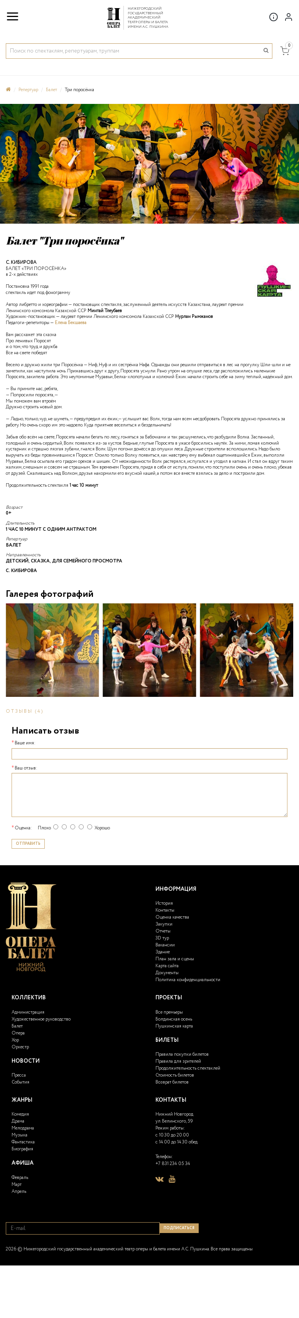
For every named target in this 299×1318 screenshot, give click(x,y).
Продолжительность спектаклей (187, 1068)
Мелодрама (23, 1128)
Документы (167, 973)
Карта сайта (167, 966)
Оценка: (23, 828)
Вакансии (165, 945)
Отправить (28, 844)
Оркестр (20, 1047)
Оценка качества (172, 917)
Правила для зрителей (178, 1061)
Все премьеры (169, 1012)
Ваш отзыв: (26, 768)
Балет (51, 90)
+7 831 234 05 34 (172, 1163)
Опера (18, 1033)
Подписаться (179, 1228)
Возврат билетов (172, 1082)
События (20, 1082)
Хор (15, 1040)
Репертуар (28, 90)
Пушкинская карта (174, 1026)
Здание (162, 952)
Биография (22, 1149)
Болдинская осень (173, 1019)
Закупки (163, 924)
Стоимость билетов (174, 1075)
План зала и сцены (174, 959)
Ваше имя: (25, 743)
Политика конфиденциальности (187, 980)
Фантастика (23, 1142)
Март (17, 1184)
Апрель (19, 1191)
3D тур (162, 938)
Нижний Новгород (174, 1114)
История (164, 903)
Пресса (19, 1075)
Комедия (20, 1114)
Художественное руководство (41, 1019)
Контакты (164, 910)
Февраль (20, 1177)
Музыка (19, 1135)
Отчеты (163, 931)
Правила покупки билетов (182, 1054)
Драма (18, 1121)
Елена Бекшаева (70, 322)
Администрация (28, 1012)
